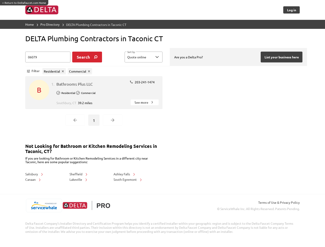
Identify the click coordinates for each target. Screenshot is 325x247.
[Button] (291, 10)
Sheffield (79, 174)
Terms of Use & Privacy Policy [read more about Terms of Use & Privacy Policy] (279, 202)
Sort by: (131, 52)
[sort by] (150, 57)
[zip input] (48, 57)
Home (29, 24)
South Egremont (128, 179)
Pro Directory (50, 24)
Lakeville (79, 179)
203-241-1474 (142, 82)
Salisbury (34, 174)
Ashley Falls (125, 174)
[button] (143, 57)
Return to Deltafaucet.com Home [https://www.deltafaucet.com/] (24, 3)
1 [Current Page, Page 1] (94, 120)
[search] (87, 57)
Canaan (33, 179)
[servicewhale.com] (44, 205)
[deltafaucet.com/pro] (86, 205)
